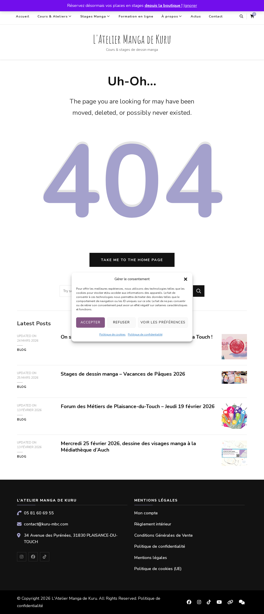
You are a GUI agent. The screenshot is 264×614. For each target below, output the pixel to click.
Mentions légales (150, 557)
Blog (21, 350)
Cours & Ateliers (52, 16)
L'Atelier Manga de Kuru (132, 39)
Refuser (121, 322)
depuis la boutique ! (163, 5)
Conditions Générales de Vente (163, 535)
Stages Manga (93, 16)
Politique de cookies (112, 334)
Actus (196, 16)
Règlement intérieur (152, 524)
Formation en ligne (136, 16)
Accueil (22, 16)
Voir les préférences (163, 322)
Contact (216, 16)
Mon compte (146, 513)
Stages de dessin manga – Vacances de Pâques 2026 (123, 374)
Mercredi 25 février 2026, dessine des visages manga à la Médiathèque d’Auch (128, 446)
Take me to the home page (132, 259)
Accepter (90, 322)
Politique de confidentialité (145, 334)
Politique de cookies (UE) (158, 568)
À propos (169, 16)
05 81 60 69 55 (39, 513)
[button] (185, 279)
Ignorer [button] (190, 5)
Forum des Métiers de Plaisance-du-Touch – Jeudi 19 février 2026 (138, 406)
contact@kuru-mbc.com (46, 524)
